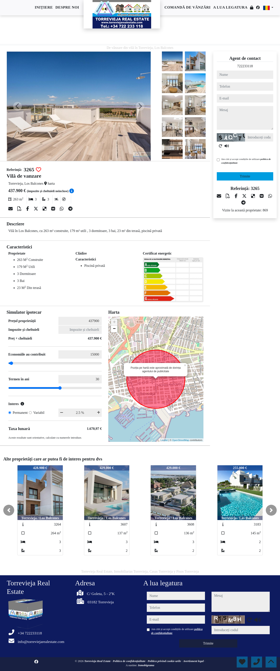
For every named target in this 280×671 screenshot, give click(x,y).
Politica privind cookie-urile (165, 661)
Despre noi (67, 7)
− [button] (114, 329)
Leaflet (164, 440)
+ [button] (114, 322)
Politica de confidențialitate (129, 661)
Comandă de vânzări (187, 7)
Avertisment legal (193, 661)
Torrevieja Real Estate (97, 661)
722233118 (245, 66)
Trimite (245, 176)
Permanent (20, 412)
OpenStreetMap (180, 440)
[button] (8, 510)
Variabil (38, 412)
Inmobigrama (146, 665)
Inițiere (44, 7)
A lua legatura (230, 7)
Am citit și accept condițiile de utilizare (246, 161)
